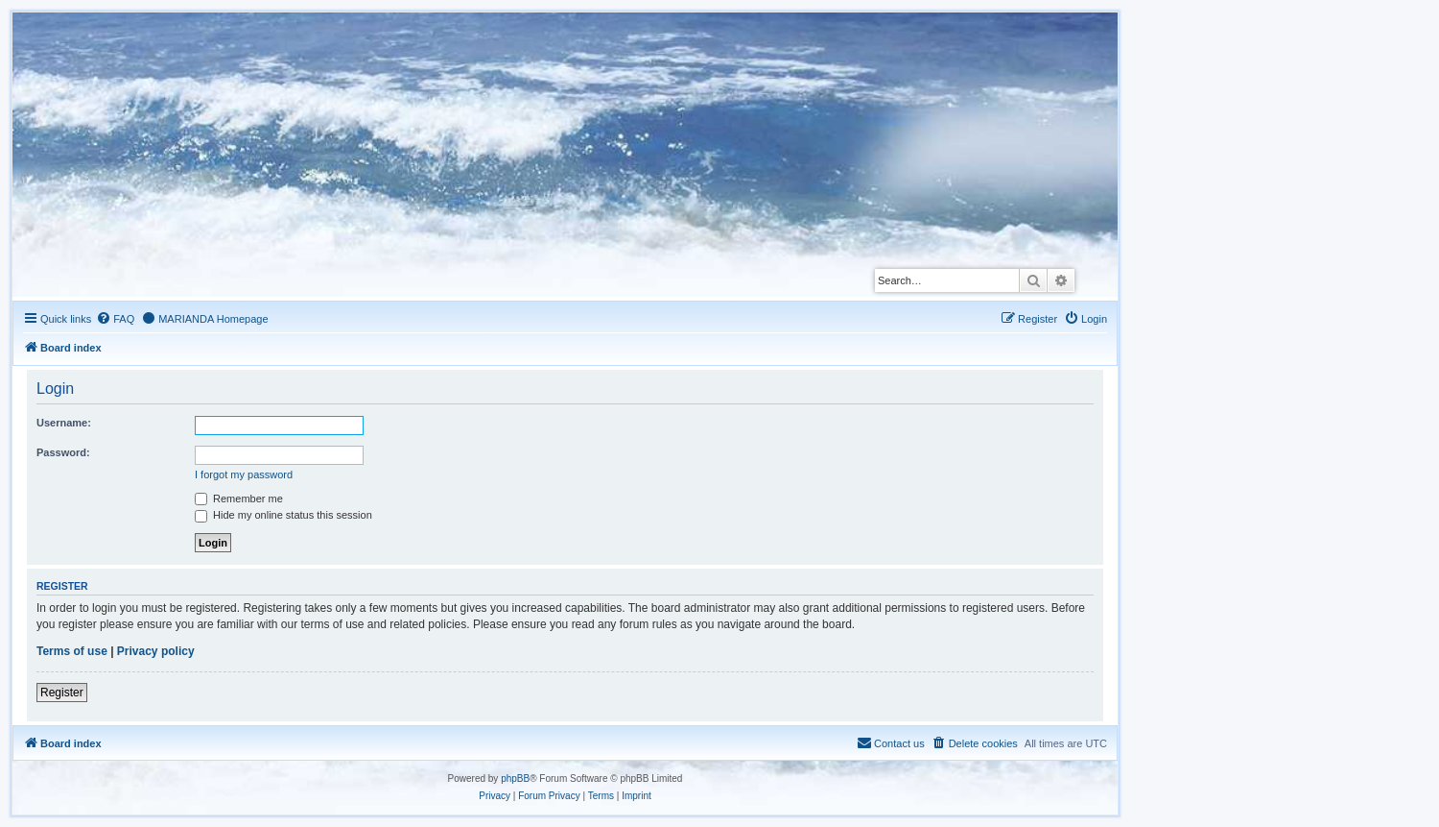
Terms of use (71, 651)
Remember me (239, 498)
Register (61, 692)
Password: (63, 452)
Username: (63, 422)
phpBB (515, 778)
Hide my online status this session (283, 515)
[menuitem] (115, 318)
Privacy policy (156, 651)
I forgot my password (244, 474)
